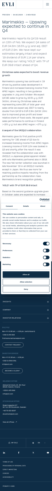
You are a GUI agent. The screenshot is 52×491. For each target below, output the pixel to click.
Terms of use (8, 462)
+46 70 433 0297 (9, 411)
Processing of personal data (14, 466)
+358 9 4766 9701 (9, 361)
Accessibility (8, 477)
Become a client (12, 371)
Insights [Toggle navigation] (26, 302)
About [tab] (42, 206)
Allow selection (26, 282)
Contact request (13, 345)
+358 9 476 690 (8, 335)
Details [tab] (26, 206)
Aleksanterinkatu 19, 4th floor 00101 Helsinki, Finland (14, 386)
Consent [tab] (9, 206)
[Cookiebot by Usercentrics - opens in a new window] (39, 199)
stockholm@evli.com (10, 414)
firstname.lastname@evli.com (13, 338)
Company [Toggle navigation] (26, 310)
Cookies (6, 473)
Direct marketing (10, 469)
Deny (26, 289)
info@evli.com (7, 364)
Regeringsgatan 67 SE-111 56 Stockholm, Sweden (14, 406)
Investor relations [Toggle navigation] (26, 318)
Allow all (26, 274)
